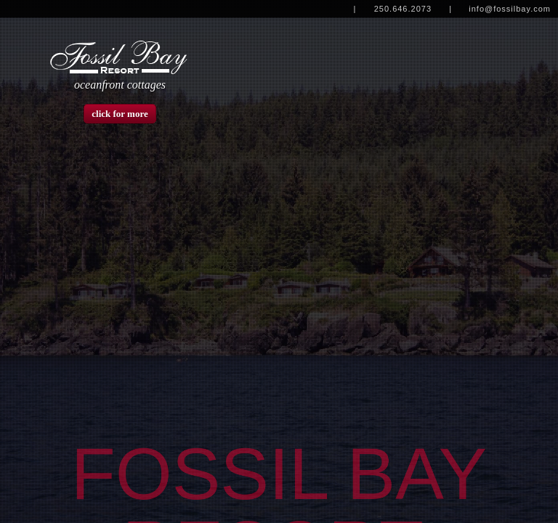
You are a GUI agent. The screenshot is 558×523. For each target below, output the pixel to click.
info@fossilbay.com (510, 8)
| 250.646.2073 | (401, 8)
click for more (120, 113)
